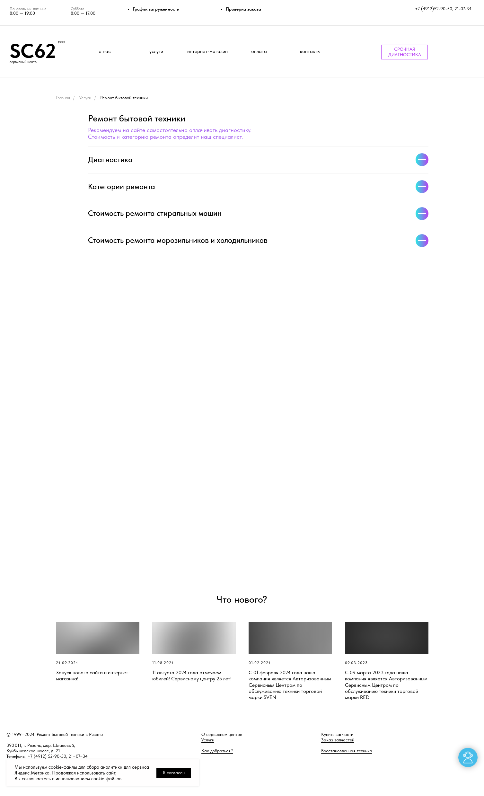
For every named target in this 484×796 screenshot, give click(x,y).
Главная (63, 97)
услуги (156, 51)
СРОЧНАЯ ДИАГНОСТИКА (404, 52)
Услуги (85, 97)
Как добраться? (217, 750)
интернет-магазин (207, 51)
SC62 (33, 51)
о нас (105, 51)
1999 (61, 42)
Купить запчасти (337, 734)
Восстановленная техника (346, 750)
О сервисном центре (221, 734)
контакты (310, 51)
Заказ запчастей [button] (337, 739)
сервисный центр (23, 62)
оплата (259, 51)
